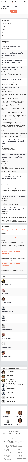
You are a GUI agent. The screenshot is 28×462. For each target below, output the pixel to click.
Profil (6, 16)
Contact (11, 438)
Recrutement (20, 438)
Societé (25, 438)
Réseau (21, 16)
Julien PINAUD (19, 416)
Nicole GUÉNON (10, 383)
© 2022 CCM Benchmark (14, 442)
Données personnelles (9, 440)
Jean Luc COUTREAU (7, 311)
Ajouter (14, 11)
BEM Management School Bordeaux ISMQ (13, 230)
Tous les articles (15, 441)
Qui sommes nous (5, 438)
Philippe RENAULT (6, 347)
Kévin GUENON (9, 392)
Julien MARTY (5, 320)
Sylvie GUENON (10, 375)
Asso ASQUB (4, 293)
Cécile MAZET (19, 424)
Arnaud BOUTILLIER (6, 284)
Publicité (15, 438)
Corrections (21, 441)
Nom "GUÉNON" (10, 397)
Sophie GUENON (10, 371)
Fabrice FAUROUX (6, 302)
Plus (14, 363)
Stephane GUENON (11, 388)
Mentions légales (7, 441)
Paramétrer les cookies (19, 440)
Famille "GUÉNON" (10, 401)
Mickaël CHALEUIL (6, 338)
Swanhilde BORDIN (6, 356)
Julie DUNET (6, 416)
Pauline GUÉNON (10, 379)
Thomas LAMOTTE (7, 424)
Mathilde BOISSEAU (6, 329)
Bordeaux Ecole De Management (10, 237)
